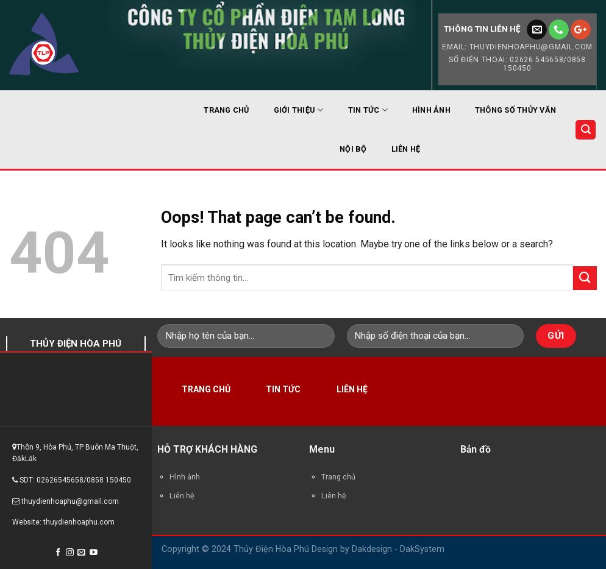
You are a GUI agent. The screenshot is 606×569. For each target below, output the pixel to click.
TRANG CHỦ (226, 110)
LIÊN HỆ (406, 149)
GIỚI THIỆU (299, 110)
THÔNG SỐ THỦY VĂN (515, 110)
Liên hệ (352, 389)
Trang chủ (206, 389)
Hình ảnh (184, 476)
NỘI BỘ (353, 149)
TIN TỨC (368, 110)
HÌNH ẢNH (431, 110)
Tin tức (283, 389)
